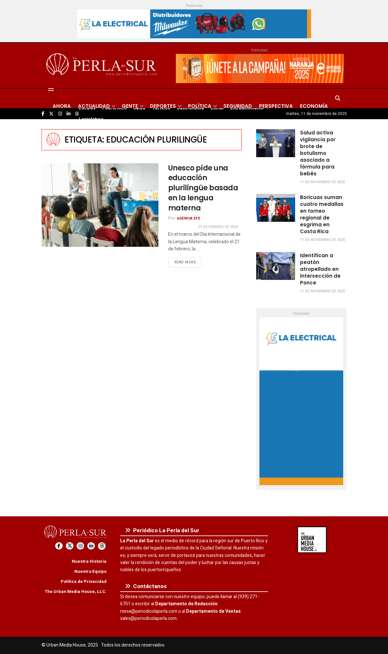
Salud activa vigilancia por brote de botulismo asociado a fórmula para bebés (317, 153)
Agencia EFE (188, 218)
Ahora (62, 106)
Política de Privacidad (83, 581)
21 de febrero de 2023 (218, 227)
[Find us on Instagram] (80, 546)
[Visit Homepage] (102, 65)
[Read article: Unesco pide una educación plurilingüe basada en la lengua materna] (100, 205)
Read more (188, 262)
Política (199, 106)
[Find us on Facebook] (59, 546)
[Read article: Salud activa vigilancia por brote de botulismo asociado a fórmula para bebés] (275, 143)
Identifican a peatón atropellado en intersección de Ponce (320, 269)
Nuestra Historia (89, 561)
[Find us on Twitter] (69, 546)
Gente (130, 106)
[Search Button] (337, 98)
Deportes (163, 106)
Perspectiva (276, 106)
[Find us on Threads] (102, 546)
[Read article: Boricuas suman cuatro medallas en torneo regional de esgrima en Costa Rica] (275, 208)
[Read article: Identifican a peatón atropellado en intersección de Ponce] (275, 266)
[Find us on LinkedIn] (91, 546)
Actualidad (94, 106)
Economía (314, 106)
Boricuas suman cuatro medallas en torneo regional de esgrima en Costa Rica (322, 214)
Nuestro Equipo (90, 571)
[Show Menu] (51, 88)
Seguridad (237, 106)
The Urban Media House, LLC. (75, 591)
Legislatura (91, 119)
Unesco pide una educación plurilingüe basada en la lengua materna (203, 188)
